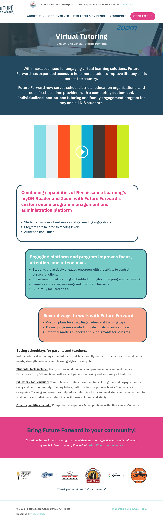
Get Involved (58, 16)
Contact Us (143, 16)
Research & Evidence (89, 16)
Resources (118, 16)
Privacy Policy (37, 513)
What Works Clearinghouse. (106, 445)
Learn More (127, 4)
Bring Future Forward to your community (80, 430)
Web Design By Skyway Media (129, 508)
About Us (34, 16)
